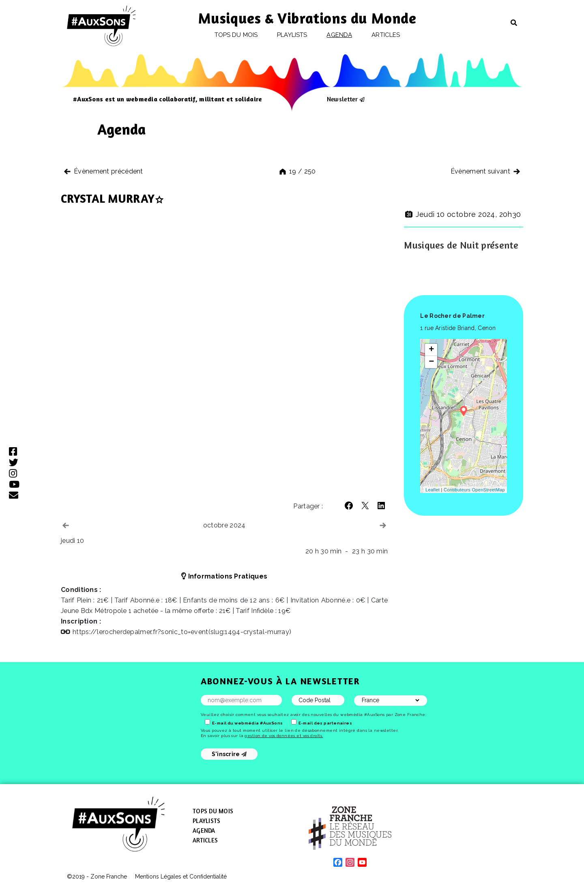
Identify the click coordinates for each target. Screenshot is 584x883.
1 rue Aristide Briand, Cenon (458, 328)
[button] (348, 505)
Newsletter (342, 99)
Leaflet (432, 489)
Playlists (292, 35)
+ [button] (431, 350)
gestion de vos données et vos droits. (284, 735)
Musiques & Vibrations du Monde (307, 18)
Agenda (339, 35)
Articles (385, 35)
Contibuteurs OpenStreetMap (474, 489)
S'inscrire (229, 754)
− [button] (431, 362)
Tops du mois (236, 35)
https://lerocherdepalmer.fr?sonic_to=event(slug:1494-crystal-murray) (182, 632)
